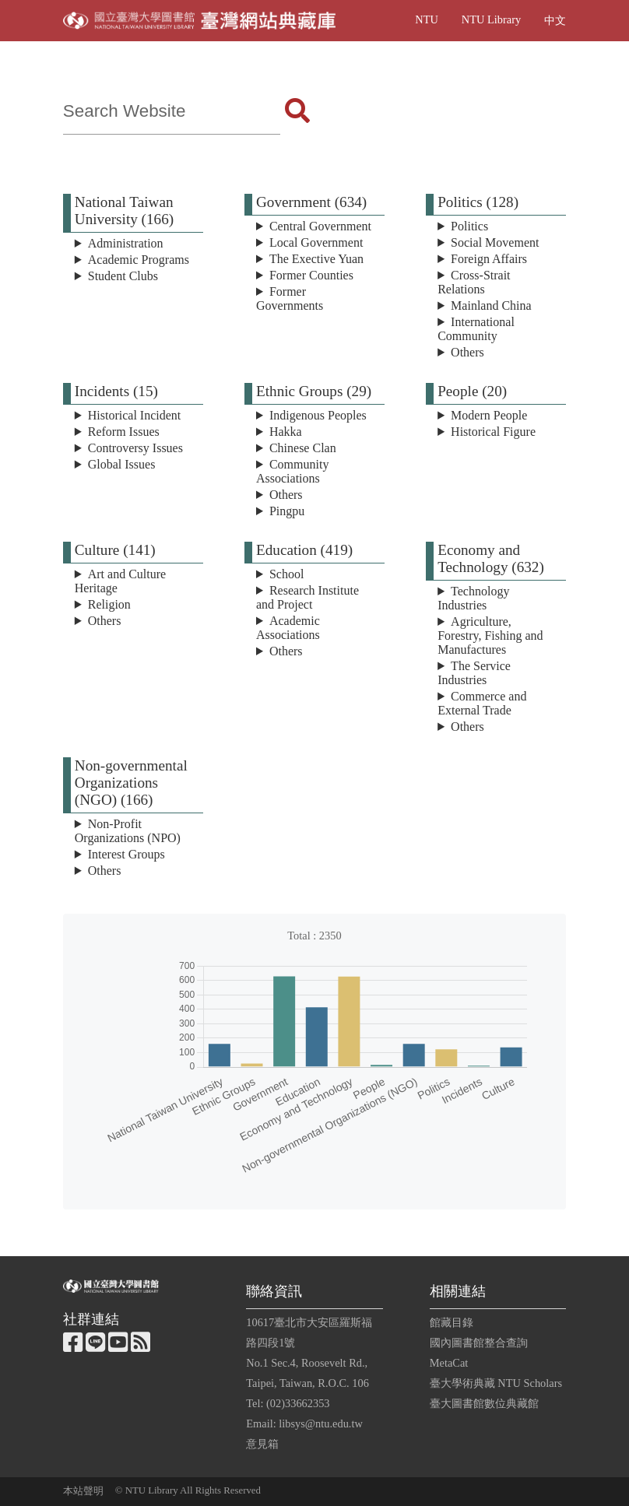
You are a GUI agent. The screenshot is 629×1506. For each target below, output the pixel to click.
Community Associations (292, 471)
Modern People (489, 415)
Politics (469, 226)
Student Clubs (123, 276)
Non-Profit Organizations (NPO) (128, 830)
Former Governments (289, 298)
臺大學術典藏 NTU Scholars (496, 1383)
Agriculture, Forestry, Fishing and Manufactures (490, 635)
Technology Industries (473, 598)
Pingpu (286, 511)
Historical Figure (493, 431)
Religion (109, 604)
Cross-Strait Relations (473, 282)
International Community (476, 328)
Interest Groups (126, 854)
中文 (555, 20)
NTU (426, 19)
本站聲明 (83, 1491)
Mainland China (491, 305)
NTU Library (491, 19)
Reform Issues (124, 431)
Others (467, 352)
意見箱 (262, 1444)
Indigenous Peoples (318, 415)
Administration (125, 243)
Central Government (320, 226)
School (286, 574)
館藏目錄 (451, 1322)
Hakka (285, 431)
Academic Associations (288, 627)
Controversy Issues (135, 448)
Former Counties (311, 275)
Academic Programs (138, 259)
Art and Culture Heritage (120, 581)
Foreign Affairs (489, 258)
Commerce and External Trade (481, 703)
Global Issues (122, 464)
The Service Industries (474, 672)
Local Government (316, 242)
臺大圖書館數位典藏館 (484, 1403)
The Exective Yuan (316, 258)
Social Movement (495, 242)
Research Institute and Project (307, 597)
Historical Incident (134, 415)
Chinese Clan (302, 448)
